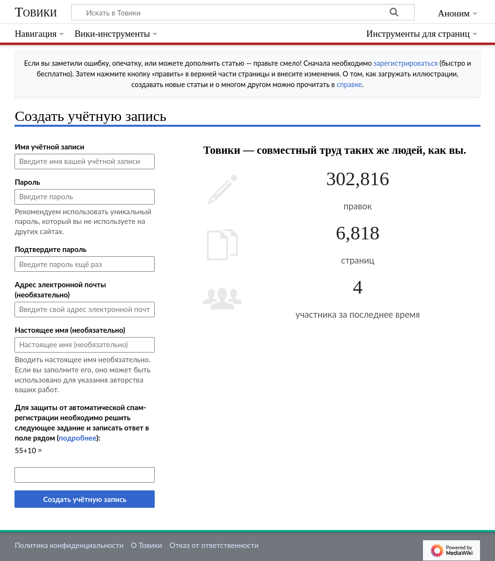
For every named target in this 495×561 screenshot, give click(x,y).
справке (349, 84)
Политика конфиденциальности (69, 545)
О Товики (146, 545)
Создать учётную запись (84, 499)
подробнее (78, 437)
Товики (36, 11)
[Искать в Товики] (243, 12)
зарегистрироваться (406, 63)
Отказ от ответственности (214, 545)
